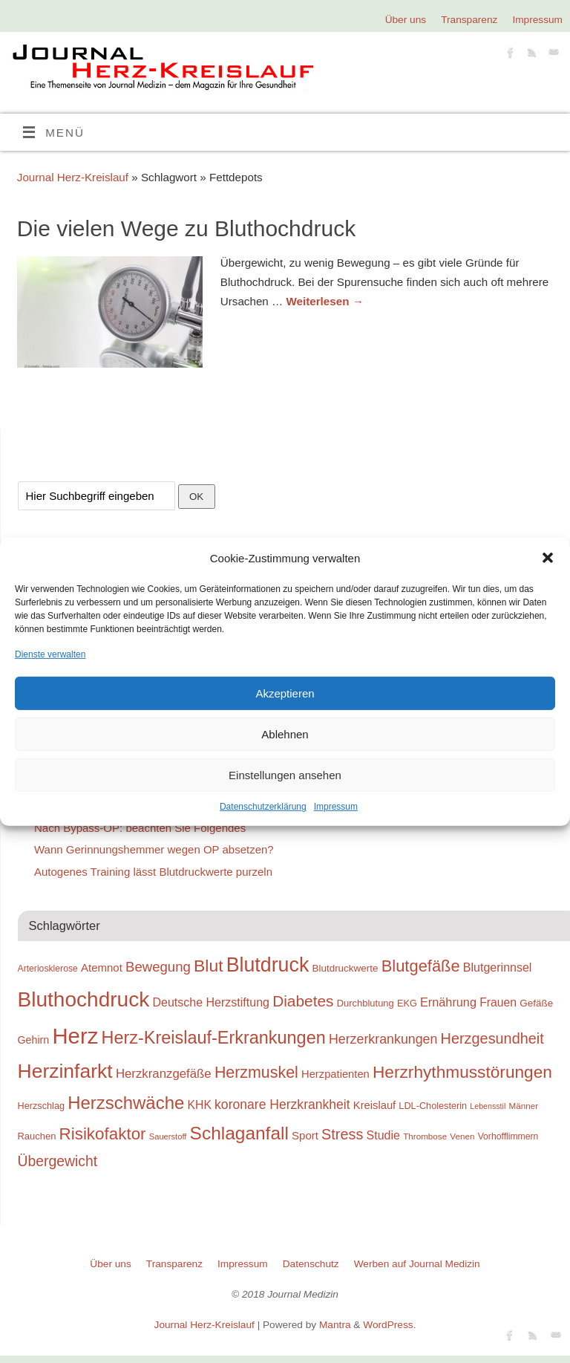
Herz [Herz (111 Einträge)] (75, 1036)
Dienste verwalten (50, 654)
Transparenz (469, 19)
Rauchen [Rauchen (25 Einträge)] (37, 1136)
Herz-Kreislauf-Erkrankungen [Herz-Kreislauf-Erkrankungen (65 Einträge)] (214, 1037)
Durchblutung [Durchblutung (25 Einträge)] (365, 1003)
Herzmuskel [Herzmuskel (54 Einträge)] (256, 1072)
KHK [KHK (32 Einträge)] (199, 1105)
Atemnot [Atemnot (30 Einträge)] (101, 967)
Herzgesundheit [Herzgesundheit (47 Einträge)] (492, 1038)
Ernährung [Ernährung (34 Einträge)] (448, 1002)
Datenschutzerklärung (263, 806)
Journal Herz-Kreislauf (72, 177)
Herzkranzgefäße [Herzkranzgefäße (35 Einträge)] (164, 1074)
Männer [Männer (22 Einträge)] (523, 1105)
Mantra (335, 1324)
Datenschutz (311, 1263)
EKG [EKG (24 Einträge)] (407, 1003)
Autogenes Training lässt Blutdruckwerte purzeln (153, 871)
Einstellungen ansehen (285, 775)
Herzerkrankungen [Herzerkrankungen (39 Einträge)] (383, 1039)
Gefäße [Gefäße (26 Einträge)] (536, 1003)
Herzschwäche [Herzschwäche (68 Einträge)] (126, 1103)
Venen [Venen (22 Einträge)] (462, 1136)
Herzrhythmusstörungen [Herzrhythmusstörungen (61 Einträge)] (462, 1071)
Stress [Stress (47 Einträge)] (342, 1134)
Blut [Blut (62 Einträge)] (208, 965)
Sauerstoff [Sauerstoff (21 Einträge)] (168, 1136)
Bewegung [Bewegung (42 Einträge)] (158, 967)
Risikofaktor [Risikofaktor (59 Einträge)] (102, 1134)
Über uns (405, 19)
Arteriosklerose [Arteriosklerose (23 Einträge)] (48, 968)
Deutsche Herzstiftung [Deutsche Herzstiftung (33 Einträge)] (210, 1002)
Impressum (336, 806)
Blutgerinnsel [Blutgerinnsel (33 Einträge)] (497, 967)
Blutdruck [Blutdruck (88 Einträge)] (267, 965)
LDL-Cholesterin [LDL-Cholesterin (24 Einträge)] (433, 1105)
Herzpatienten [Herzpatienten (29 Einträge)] (335, 1074)
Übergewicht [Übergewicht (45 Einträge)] (58, 1161)
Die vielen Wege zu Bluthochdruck (186, 228)
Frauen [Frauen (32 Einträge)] (498, 1002)
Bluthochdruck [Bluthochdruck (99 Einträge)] (84, 999)
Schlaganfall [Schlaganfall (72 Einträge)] (239, 1133)
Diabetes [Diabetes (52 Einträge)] (302, 1000)
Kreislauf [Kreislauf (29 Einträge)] (374, 1105)
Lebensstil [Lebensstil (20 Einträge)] (487, 1106)
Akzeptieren (284, 693)
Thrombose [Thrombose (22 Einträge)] (425, 1136)
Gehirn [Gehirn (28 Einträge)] (34, 1040)
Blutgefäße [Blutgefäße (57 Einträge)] (420, 966)
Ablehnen (284, 734)
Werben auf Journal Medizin (417, 1263)
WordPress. (389, 1324)
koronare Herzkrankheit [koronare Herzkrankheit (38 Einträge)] (282, 1104)
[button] (547, 557)
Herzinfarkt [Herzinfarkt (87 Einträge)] (65, 1071)
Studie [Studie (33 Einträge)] (383, 1135)
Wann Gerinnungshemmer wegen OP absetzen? (154, 849)
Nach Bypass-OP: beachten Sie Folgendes (140, 828)
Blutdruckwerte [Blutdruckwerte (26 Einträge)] (345, 968)
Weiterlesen (324, 301)
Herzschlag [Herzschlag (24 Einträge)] (41, 1105)
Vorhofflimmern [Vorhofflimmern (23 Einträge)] (508, 1136)
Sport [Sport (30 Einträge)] (305, 1135)
